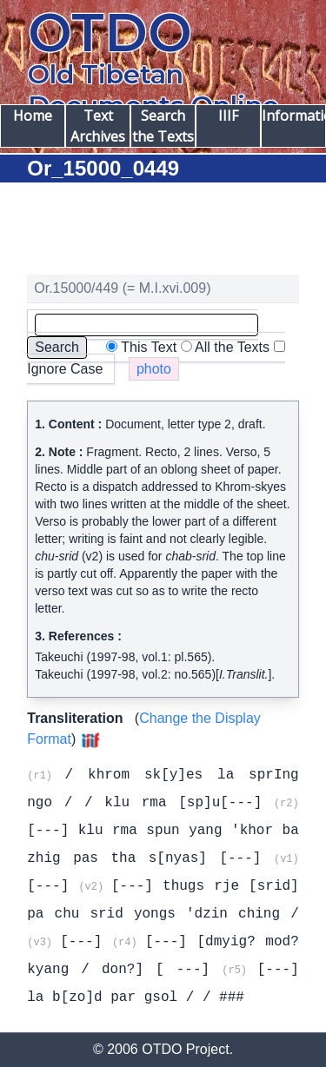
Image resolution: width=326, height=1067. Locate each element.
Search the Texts (163, 126)
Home (32, 115)
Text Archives (97, 126)
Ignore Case (65, 368)
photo (153, 368)
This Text (148, 347)
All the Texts (232, 347)
